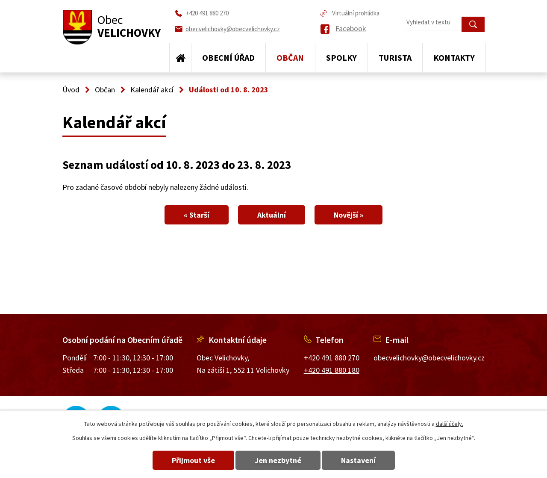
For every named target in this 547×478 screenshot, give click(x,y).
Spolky (341, 57)
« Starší (196, 215)
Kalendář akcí (152, 89)
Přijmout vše (193, 460)
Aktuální (271, 215)
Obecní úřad (228, 57)
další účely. (449, 424)
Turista (395, 57)
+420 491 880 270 (331, 358)
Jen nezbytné (278, 460)
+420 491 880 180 (331, 370)
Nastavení (358, 460)
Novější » (348, 215)
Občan (290, 57)
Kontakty (454, 57)
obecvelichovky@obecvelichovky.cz (429, 358)
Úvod (180, 57)
